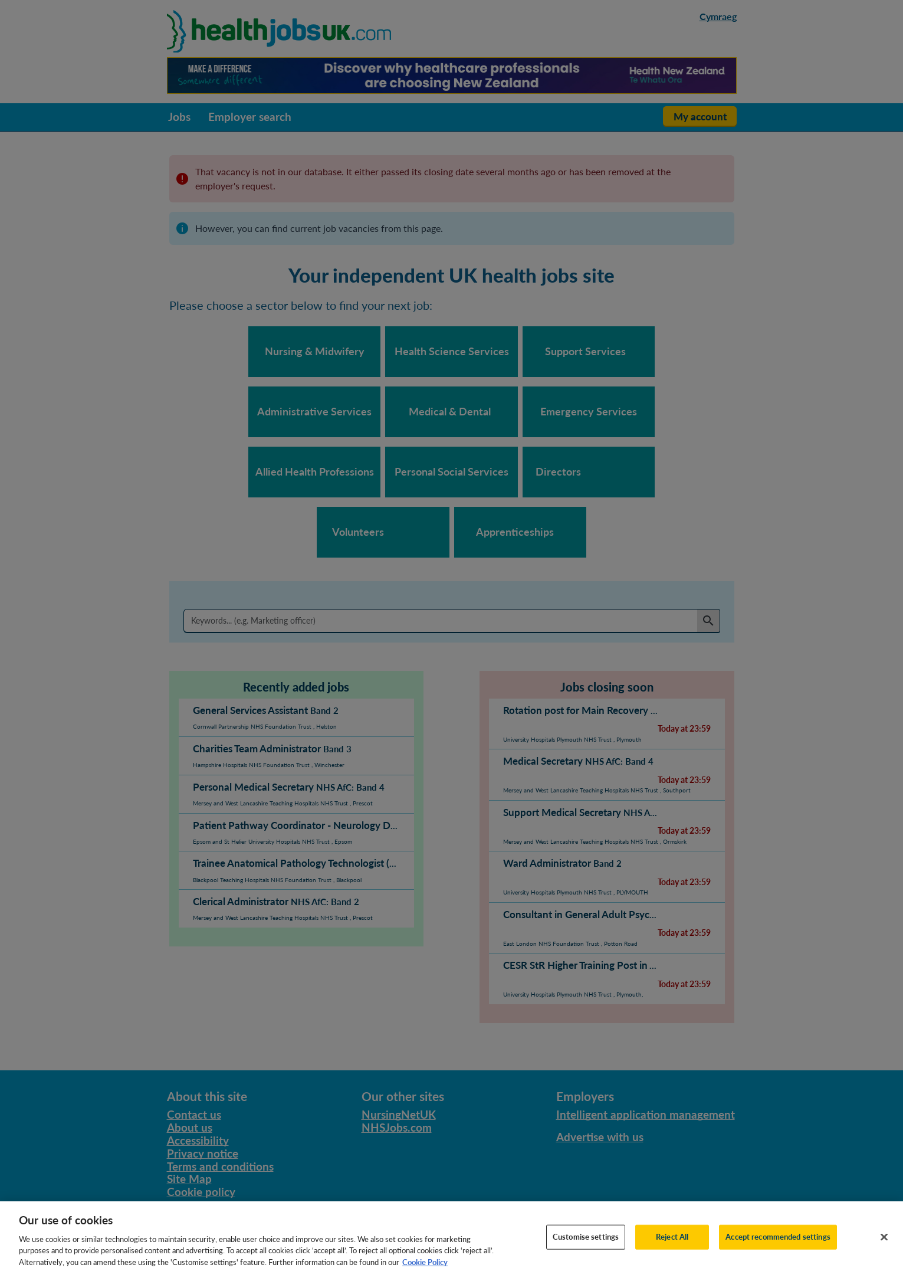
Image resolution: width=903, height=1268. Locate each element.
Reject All (672, 1252)
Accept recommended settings (777, 1252)
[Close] (884, 1252)
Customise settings (586, 1252)
